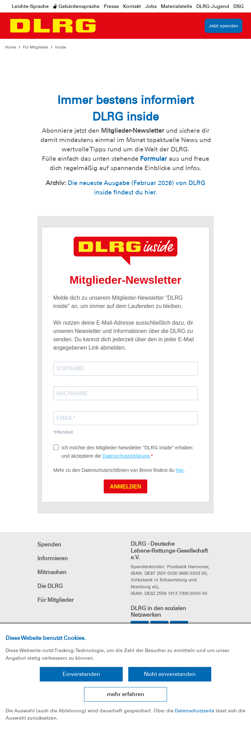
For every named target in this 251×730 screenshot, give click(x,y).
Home (10, 47)
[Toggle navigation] (105, 25)
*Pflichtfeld (63, 432)
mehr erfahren (125, 694)
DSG (238, 6)
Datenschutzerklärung (125, 456)
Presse (111, 6)
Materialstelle (176, 6)
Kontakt (132, 6)
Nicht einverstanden (170, 674)
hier (180, 470)
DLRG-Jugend (212, 6)
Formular (153, 158)
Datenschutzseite (194, 710)
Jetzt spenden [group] (223, 25)
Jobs (151, 6)
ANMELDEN (125, 487)
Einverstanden (81, 674)
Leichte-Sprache (30, 6)
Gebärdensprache (76, 6)
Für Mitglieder (35, 47)
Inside (60, 47)
